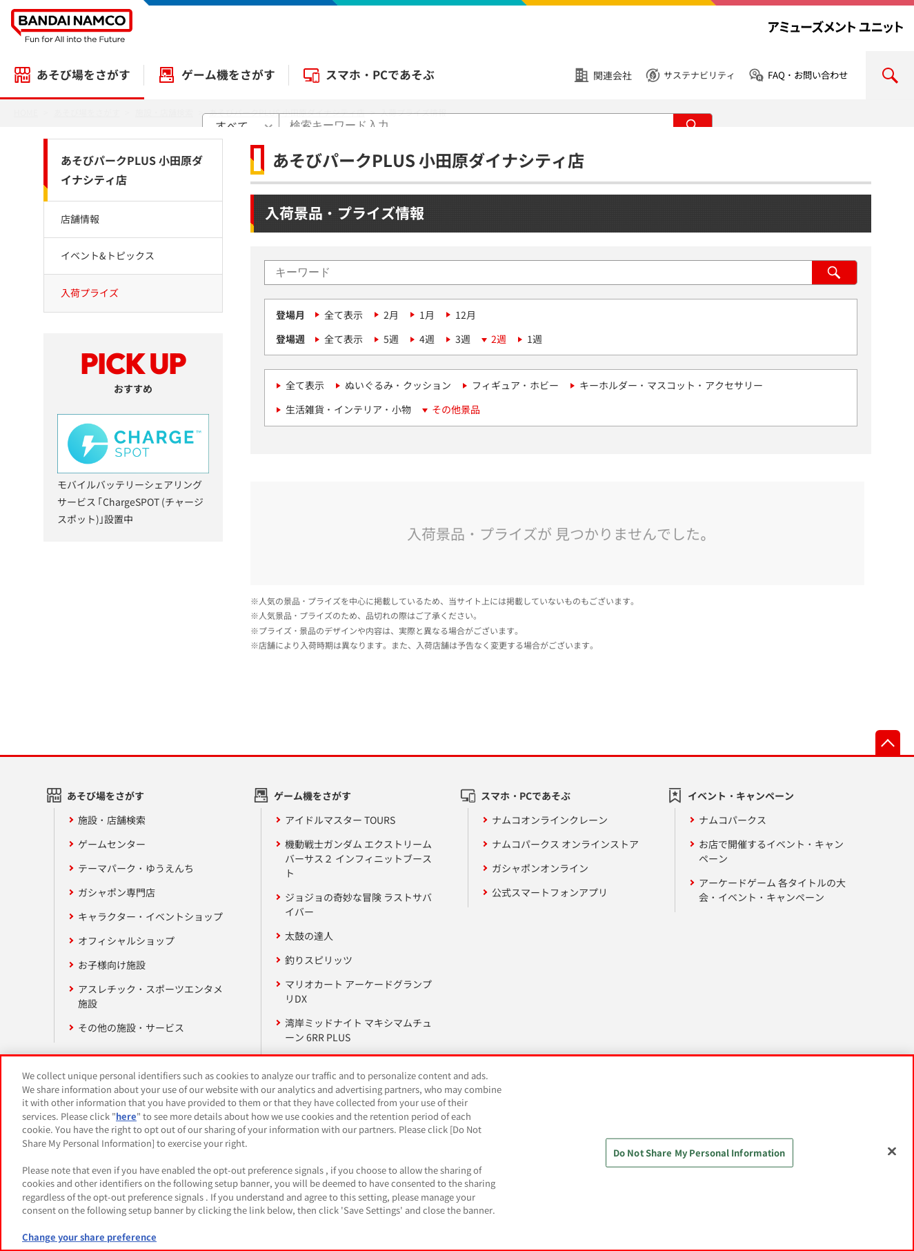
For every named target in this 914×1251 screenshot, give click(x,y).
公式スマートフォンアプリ (550, 892)
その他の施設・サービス (131, 1027)
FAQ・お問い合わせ (808, 74)
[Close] (892, 1159)
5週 (391, 339)
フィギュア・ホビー (515, 385)
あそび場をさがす (83, 74)
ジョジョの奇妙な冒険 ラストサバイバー (358, 904)
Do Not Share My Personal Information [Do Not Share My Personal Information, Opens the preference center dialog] (699, 1160)
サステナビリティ (699, 74)
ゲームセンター (112, 844)
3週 (462, 339)
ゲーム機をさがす (228, 74)
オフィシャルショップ (126, 940)
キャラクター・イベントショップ (150, 916)
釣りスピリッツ (318, 960)
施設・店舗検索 (112, 820)
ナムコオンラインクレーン (550, 820)
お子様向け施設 (112, 965)
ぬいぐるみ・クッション (398, 385)
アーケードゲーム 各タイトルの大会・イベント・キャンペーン (772, 890)
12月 (465, 315)
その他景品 (456, 409)
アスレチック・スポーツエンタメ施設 (150, 996)
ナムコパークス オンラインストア (565, 844)
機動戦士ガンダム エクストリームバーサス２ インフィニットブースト (358, 858)
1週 (534, 339)
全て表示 (343, 315)
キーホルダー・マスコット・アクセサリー (671, 385)
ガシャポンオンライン (540, 868)
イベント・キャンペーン (741, 795)
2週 (498, 339)
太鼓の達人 (309, 936)
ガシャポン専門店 (116, 892)
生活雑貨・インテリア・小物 (348, 409)
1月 (427, 315)
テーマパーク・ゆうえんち (136, 868)
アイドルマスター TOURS (340, 820)
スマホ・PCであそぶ (380, 74)
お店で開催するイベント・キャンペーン (771, 851)
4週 (427, 339)
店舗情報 (80, 219)
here (126, 1123)
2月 (391, 315)
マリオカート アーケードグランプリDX (358, 991)
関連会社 (612, 75)
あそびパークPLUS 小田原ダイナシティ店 (132, 170)
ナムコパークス (732, 820)
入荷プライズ (90, 292)
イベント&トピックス (108, 255)
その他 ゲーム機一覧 (329, 1061)
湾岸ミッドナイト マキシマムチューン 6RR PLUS (358, 1030)
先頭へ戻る (887, 742)
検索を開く (889, 75)
